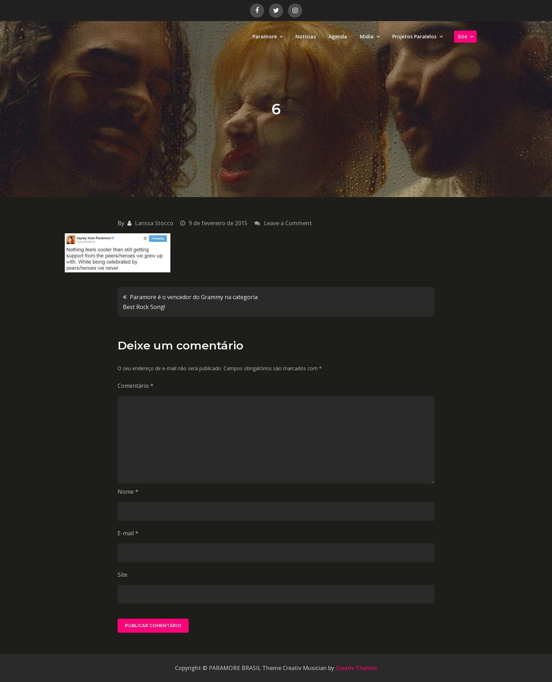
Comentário (135, 386)
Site (462, 36)
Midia (367, 36)
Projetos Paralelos (414, 36)
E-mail (128, 533)
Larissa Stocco (154, 223)
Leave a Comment (288, 223)
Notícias (305, 36)
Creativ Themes (356, 668)
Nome (128, 491)
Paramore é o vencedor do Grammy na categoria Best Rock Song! (190, 302)
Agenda (337, 36)
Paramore (264, 36)
